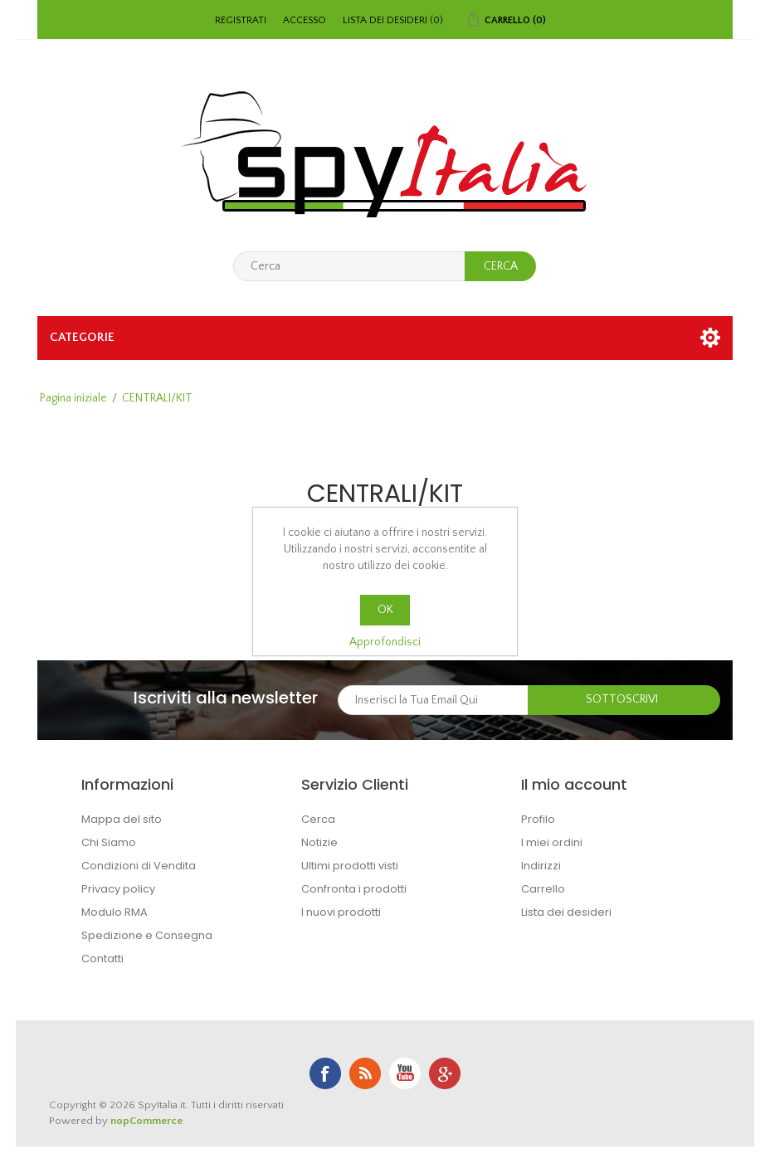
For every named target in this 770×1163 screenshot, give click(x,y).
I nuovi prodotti (341, 912)
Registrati (240, 20)
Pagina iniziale (73, 398)
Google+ (445, 1073)
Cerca (318, 819)
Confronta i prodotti (354, 889)
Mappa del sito (121, 819)
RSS (365, 1073)
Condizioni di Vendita (138, 865)
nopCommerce (146, 1121)
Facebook (325, 1073)
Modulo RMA (114, 912)
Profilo (538, 819)
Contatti (102, 958)
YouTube (405, 1073)
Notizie (319, 842)
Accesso (304, 20)
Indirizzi (541, 865)
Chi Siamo (108, 842)
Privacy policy (118, 889)
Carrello (543, 889)
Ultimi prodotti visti (349, 865)
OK (385, 609)
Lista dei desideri (566, 912)
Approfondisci (385, 642)
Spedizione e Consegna (146, 935)
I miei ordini (551, 842)
